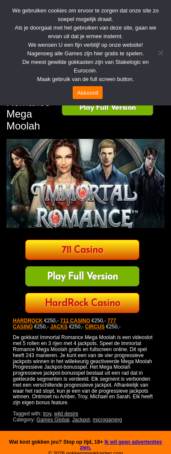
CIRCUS (95, 327)
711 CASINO (75, 321)
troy (47, 414)
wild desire (66, 414)
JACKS (59, 327)
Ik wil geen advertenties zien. (121, 445)
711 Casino (82, 251)
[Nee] (160, 52)
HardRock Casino (82, 304)
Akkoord (87, 93)
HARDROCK (28, 321)
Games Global (52, 420)
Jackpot (81, 420)
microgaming (107, 420)
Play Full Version (107, 108)
